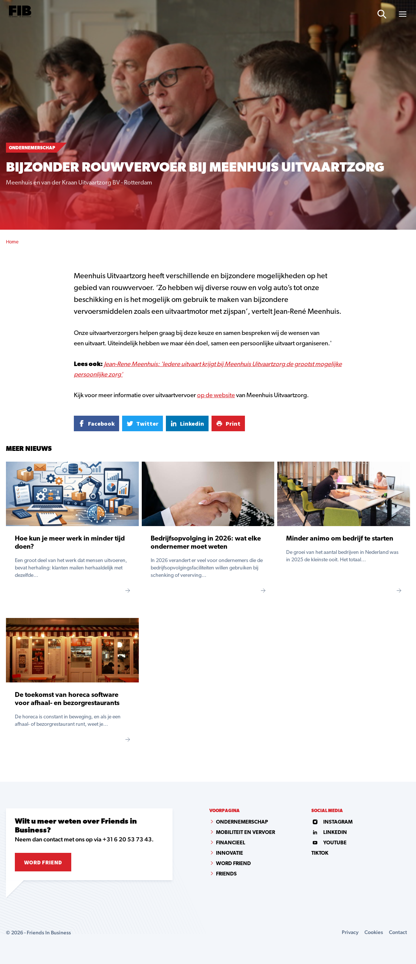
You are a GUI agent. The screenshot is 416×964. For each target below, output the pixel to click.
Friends (226, 874)
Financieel (230, 843)
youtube (329, 843)
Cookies (373, 932)
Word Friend (43, 862)
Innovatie (229, 853)
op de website (216, 395)
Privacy (350, 932)
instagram (332, 822)
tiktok (319, 853)
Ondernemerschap (242, 822)
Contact (398, 932)
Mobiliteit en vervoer (245, 832)
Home (12, 242)
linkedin (329, 832)
